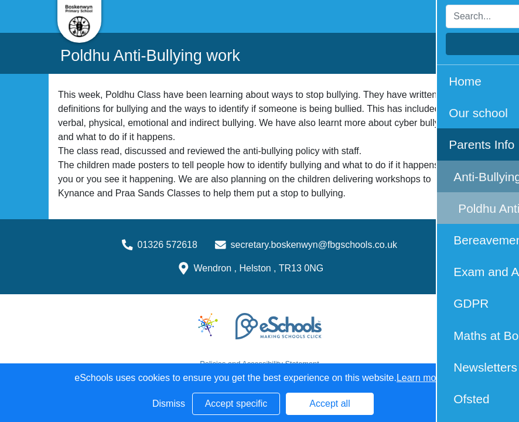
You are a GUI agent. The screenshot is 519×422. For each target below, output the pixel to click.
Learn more (421, 378)
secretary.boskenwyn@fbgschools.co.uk (314, 245)
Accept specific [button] (236, 404)
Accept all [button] (329, 404)
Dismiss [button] (168, 404)
